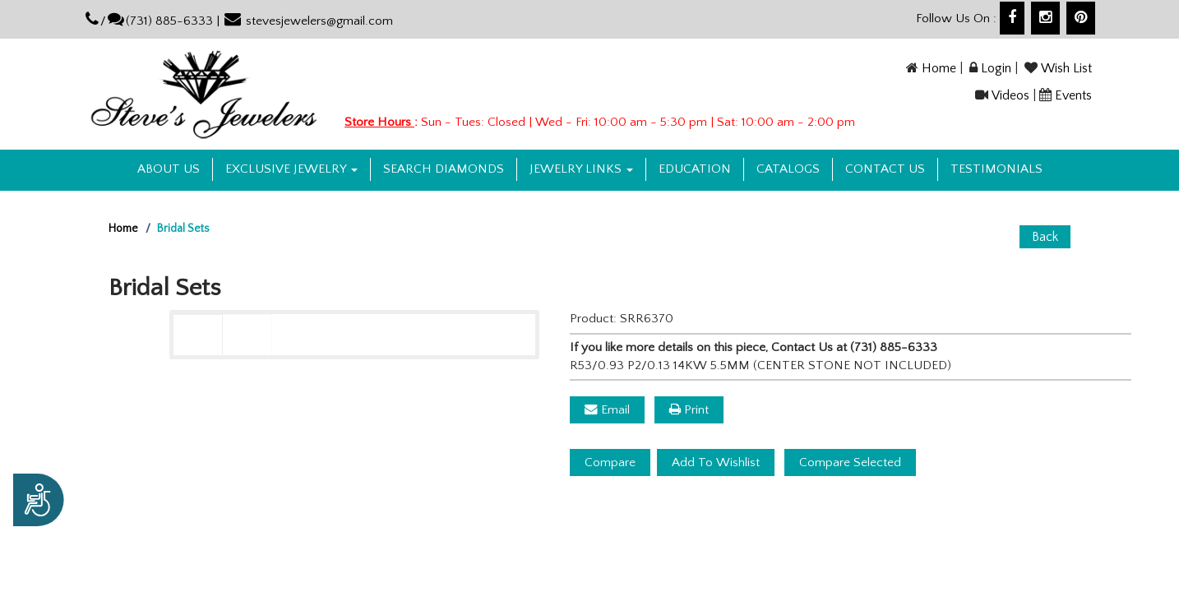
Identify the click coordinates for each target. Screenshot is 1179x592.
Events (1073, 95)
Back (1045, 236)
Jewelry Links (581, 169)
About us (168, 169)
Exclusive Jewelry (291, 169)
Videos (1010, 95)
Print (689, 410)
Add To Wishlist (716, 462)
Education (695, 169)
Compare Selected (850, 462)
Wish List (1066, 68)
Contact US (885, 169)
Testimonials (996, 169)
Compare (610, 462)
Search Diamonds (443, 169)
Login (996, 68)
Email (607, 410)
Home (939, 68)
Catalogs (788, 169)
